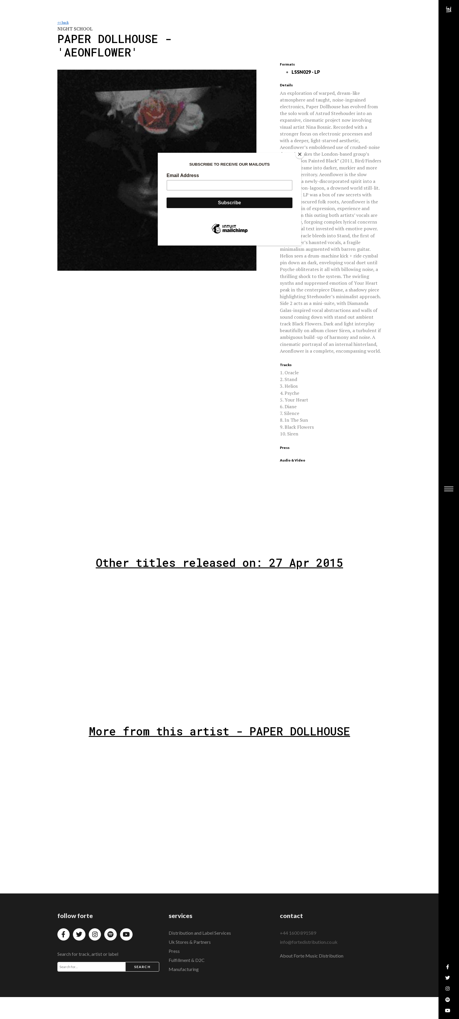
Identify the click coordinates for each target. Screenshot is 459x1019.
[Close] (299, 154)
